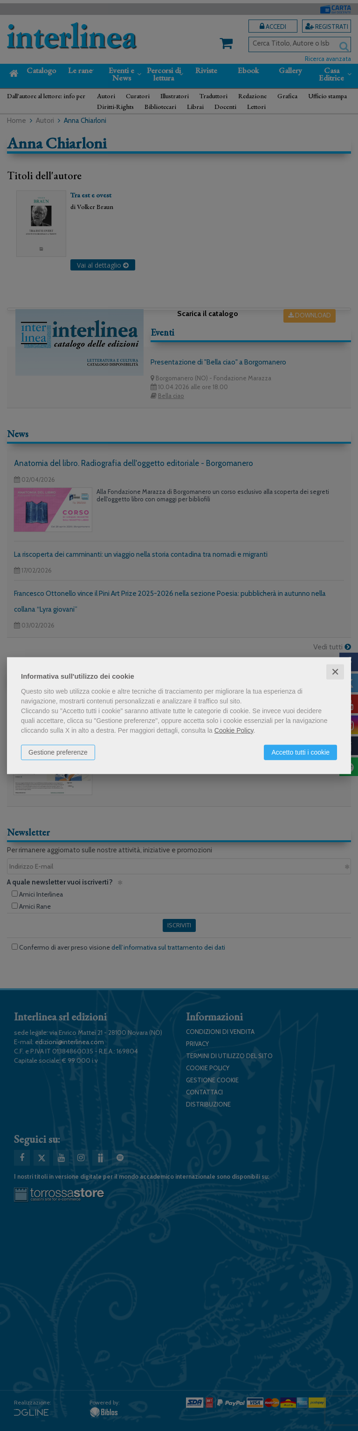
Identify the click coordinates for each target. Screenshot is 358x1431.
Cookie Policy (234, 730)
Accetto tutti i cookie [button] (300, 752)
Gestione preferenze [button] (58, 752)
